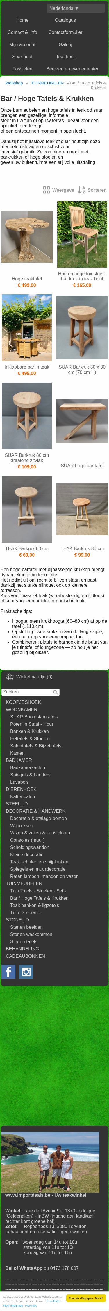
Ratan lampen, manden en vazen (44, 876)
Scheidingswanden (29, 847)
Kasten (17, 753)
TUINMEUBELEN (24, 883)
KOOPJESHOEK (23, 702)
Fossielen (22, 68)
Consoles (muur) (27, 840)
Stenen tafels (23, 941)
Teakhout (65, 56)
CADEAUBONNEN (25, 956)
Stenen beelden (26, 927)
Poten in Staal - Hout (31, 724)
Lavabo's (19, 782)
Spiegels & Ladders (30, 774)
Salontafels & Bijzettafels (35, 745)
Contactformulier (65, 32)
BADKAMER (19, 760)
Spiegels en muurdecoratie (37, 869)
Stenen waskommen (31, 934)
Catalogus (65, 20)
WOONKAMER (21, 709)
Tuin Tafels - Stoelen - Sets (38, 890)
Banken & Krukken (29, 731)
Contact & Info (22, 32)
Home (22, 20)
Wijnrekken (21, 825)
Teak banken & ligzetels (34, 905)
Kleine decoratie (27, 854)
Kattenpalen (22, 796)
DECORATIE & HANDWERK (35, 811)
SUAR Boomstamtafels (34, 716)
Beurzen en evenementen (72, 68)
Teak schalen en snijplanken (39, 861)
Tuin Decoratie (25, 912)
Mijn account (22, 44)
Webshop (14, 83)
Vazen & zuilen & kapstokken (40, 832)
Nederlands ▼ (64, 8)
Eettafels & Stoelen (30, 738)
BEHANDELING (22, 948)
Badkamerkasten (27, 767)
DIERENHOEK (21, 789)
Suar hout (22, 56)
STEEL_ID (17, 803)
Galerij (65, 44)
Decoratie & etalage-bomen (38, 818)
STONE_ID (17, 919)
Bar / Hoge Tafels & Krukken (39, 898)
